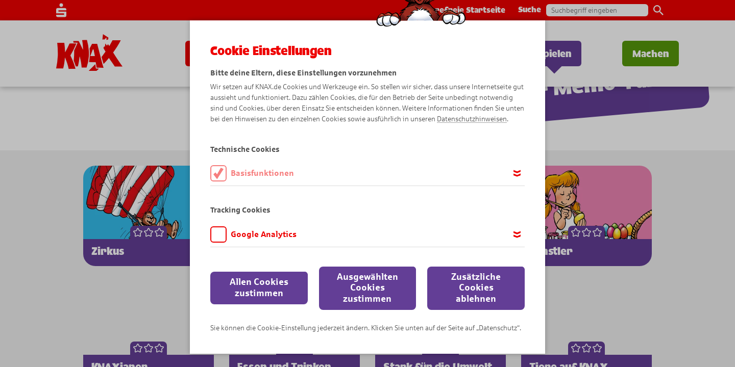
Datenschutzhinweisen (472, 119)
